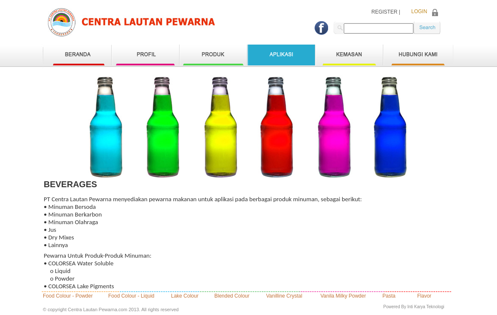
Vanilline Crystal (284, 296)
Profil (145, 55)
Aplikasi (281, 55)
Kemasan (349, 55)
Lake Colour (185, 296)
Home (78, 55)
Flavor (424, 296)
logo (131, 22)
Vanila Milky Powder (343, 296)
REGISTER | (385, 12)
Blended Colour (232, 296)
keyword (427, 28)
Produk (213, 55)
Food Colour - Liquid (131, 296)
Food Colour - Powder (68, 296)
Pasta (389, 296)
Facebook (321, 28)
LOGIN (419, 11)
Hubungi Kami (418, 55)
